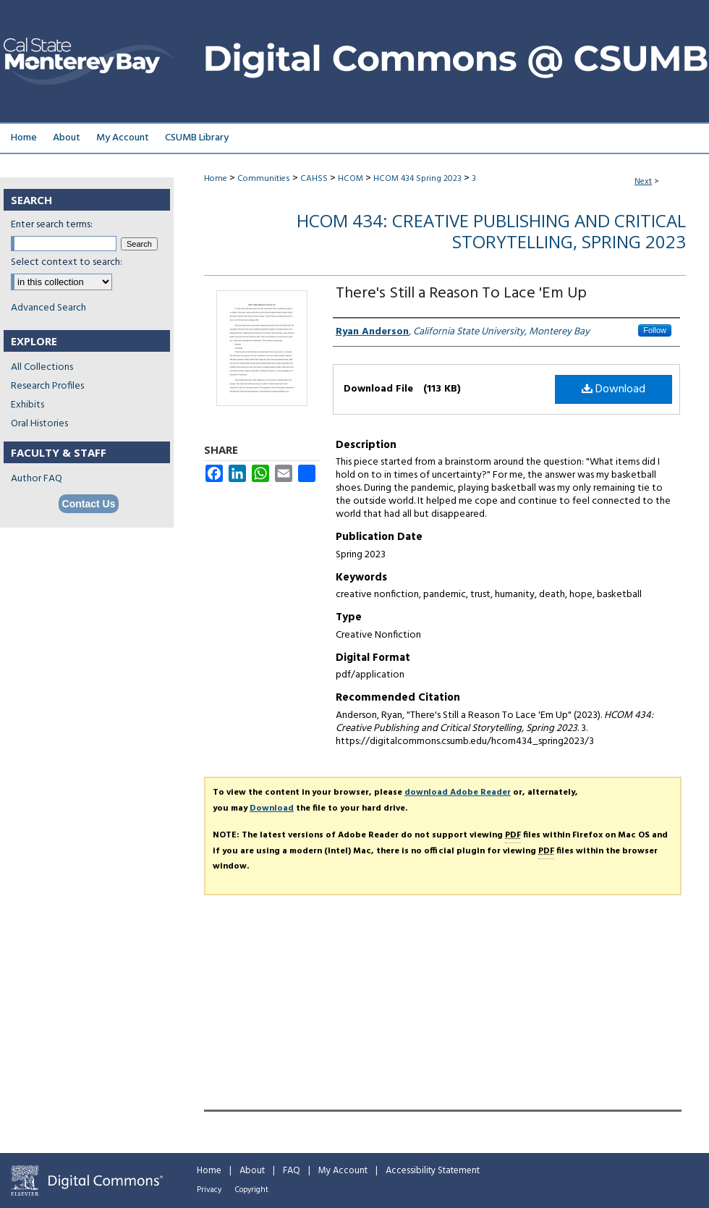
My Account (343, 1170)
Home (215, 179)
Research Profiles (47, 386)
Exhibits (27, 405)
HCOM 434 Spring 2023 (417, 179)
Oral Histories (39, 423)
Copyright (251, 1189)
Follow (654, 330)
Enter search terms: (52, 224)
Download (613, 389)
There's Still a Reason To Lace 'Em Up (461, 293)
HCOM (350, 179)
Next (643, 181)
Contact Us (89, 504)
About (252, 1170)
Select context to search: (66, 262)
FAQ (291, 1170)
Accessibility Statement (433, 1170)
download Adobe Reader (457, 792)
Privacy (209, 1189)
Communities (263, 179)
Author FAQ (36, 478)
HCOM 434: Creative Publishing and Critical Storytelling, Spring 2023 (491, 230)
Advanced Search (48, 308)
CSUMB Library (197, 138)
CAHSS (314, 179)
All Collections (42, 367)
